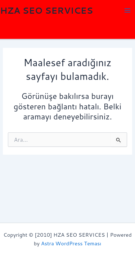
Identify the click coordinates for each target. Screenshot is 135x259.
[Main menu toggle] (127, 10)
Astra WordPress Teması (71, 243)
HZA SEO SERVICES (46, 10)
